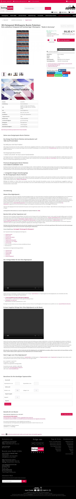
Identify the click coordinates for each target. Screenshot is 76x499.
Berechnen (7, 404)
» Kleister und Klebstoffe (21, 179)
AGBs (72, 452)
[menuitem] (37, 8)
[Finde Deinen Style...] (37, 8)
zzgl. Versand (72, 34)
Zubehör (4, 434)
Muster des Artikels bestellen (65, 49)
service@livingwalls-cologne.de (16, 367)
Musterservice (70, 446)
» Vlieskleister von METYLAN (11, 300)
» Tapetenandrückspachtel (10, 240)
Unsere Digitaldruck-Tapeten (55, 446)
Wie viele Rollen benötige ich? (53, 65)
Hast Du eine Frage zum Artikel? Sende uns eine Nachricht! (59, 63)
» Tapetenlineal (8, 253)
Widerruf (71, 450)
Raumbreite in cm (8, 383)
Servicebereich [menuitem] (70, 1)
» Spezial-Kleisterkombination (19, 202)
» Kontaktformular (52, 148)
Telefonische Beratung (52, 66)
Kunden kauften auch (20, 434)
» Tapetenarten (53, 357)
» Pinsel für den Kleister (10, 237)
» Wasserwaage (8, 252)
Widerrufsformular (69, 443)
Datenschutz (71, 447)
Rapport (6, 397)
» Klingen (15, 241)
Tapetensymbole (58, 447)
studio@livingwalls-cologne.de (9, 459)
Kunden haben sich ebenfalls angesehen (33, 434)
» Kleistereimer (8, 238)
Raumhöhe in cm (27, 383)
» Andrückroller (8, 242)
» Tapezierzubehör (56, 220)
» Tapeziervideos (27, 357)
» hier (52, 36)
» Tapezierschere (8, 250)
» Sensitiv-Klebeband (9, 256)
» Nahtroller (7, 254)
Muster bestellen (23, 129)
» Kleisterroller (8, 235)
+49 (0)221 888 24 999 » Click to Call (12, 460)
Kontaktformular (70, 444)
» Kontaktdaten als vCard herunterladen (9, 441)
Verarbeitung (10, 129)
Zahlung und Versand (69, 441)
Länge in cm (26, 390)
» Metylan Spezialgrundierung (13, 220)
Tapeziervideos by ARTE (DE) (55, 443)
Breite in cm (7, 390)
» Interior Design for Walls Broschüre (9, 472)
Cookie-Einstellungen (69, 453)
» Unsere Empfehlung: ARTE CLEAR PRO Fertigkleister (17, 297)
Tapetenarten (58, 450)
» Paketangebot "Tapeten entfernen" (25, 218)
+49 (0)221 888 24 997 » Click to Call (12, 443)
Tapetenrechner (16, 129)
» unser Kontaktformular (13, 368)
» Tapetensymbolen (44, 357)
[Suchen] (48, 8)
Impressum (71, 449)
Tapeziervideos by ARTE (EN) (55, 444)
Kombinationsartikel (11, 434)
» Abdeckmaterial (8, 234)
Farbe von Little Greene (51, 158)
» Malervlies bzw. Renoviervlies (29, 220)
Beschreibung (4, 129)
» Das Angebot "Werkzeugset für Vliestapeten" (23, 229)
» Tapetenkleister (34, 293)
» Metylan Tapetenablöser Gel (53, 217)
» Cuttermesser (8, 241)
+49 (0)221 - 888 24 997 (6, 1)
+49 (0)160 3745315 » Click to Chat (13, 462)
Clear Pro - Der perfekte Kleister (55, 441)
